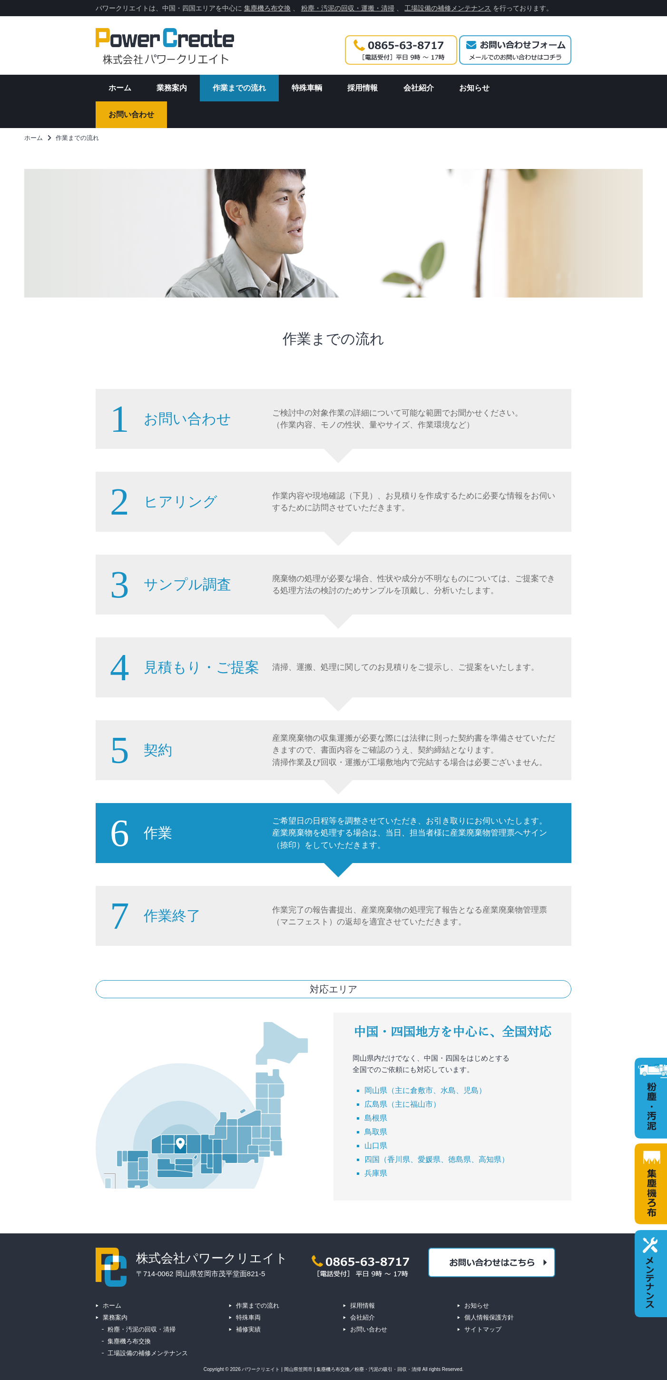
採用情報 (362, 1305)
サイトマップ (482, 1329)
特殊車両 (248, 1317)
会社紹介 (362, 1317)
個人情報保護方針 (489, 1317)
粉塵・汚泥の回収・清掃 (142, 1329)
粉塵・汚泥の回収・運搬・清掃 (347, 8)
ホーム (112, 1305)
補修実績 (248, 1329)
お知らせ (476, 1305)
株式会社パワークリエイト (212, 1258)
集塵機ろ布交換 (267, 8)
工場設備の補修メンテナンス (447, 8)
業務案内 (115, 1317)
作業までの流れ (257, 1305)
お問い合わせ (368, 1329)
